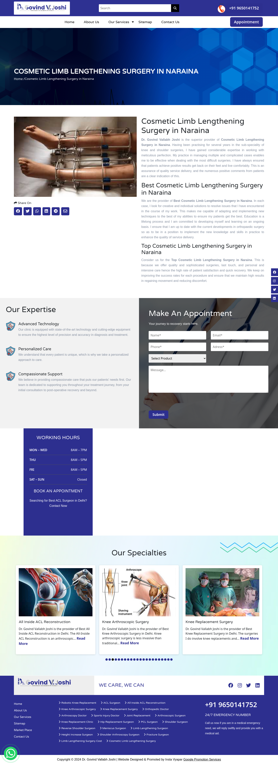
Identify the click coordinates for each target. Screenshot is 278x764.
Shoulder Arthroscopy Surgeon (118, 734)
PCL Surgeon (148, 722)
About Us (91, 22)
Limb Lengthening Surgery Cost (80, 741)
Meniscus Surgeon (113, 728)
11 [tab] (137, 659)
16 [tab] (153, 659)
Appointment (246, 21)
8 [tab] (128, 659)
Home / (19, 79)
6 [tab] (122, 659)
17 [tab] (156, 659)
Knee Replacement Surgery (119, 709)
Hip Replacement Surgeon (115, 722)
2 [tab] (109, 659)
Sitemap (145, 22)
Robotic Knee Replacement (77, 702)
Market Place (23, 730)
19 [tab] (162, 659)
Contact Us (170, 22)
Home (69, 22)
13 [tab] (143, 659)
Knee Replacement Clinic (75, 722)
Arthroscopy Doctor (72, 715)
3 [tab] (113, 659)
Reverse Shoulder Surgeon (76, 728)
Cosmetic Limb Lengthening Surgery (131, 741)
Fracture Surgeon (156, 734)
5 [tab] (119, 659)
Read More (131, 643)
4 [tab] (116, 659)
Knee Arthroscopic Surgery (77, 709)
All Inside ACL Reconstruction (145, 702)
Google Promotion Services (202, 759)
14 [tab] (147, 659)
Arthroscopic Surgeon (170, 715)
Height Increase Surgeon (75, 734)
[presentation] (178, 402)
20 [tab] (165, 659)
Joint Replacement (137, 715)
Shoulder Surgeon (175, 722)
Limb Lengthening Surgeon (149, 728)
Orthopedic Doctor (155, 709)
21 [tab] (168, 659)
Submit (158, 414)
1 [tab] (106, 659)
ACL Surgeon (110, 702)
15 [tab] (150, 659)
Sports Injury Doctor (105, 715)
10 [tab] (134, 659)
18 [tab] (159, 659)
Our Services (118, 22)
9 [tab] (131, 659)
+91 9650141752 (244, 8)
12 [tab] (140, 659)
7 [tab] (125, 659)
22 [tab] (171, 659)
